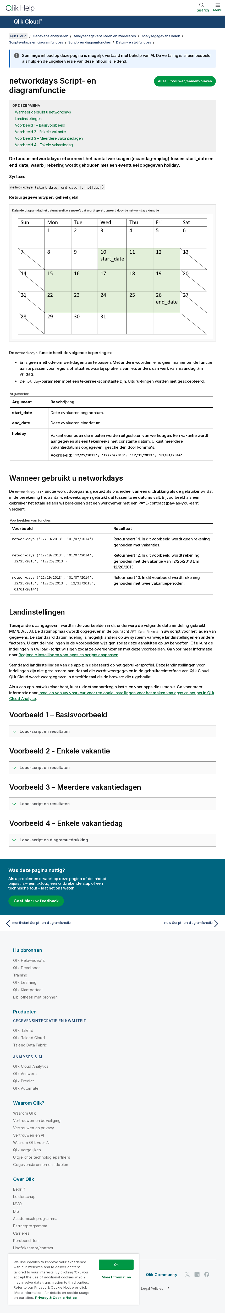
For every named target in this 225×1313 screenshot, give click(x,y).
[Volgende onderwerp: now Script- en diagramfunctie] (168, 923)
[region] (73, 1279)
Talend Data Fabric (30, 1045)
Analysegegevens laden (160, 36)
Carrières (21, 1233)
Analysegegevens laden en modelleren (105, 36)
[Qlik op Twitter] (187, 1275)
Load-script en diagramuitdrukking (54, 839)
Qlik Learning (24, 982)
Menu (217, 10)
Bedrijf (19, 1189)
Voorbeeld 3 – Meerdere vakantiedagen (49, 138)
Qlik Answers (25, 1073)
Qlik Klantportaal (27, 990)
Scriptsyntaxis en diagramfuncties (36, 42)
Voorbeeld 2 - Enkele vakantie (40, 131)
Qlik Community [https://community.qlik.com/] (161, 1274)
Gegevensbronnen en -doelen (40, 1164)
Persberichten (26, 1240)
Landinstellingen (28, 118)
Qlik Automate (26, 1088)
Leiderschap (24, 1196)
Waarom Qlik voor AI (31, 1142)
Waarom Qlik (24, 1113)
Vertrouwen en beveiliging (37, 1120)
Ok (116, 1264)
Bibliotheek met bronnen (35, 997)
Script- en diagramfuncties (89, 42)
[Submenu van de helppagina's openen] (7, 22)
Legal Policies (152, 1288)
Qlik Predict (23, 1081)
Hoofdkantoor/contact (33, 1248)
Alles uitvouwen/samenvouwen (185, 81)
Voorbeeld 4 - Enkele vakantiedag (44, 145)
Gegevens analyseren (50, 36)
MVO (17, 1204)
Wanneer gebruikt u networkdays (43, 112)
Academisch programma (35, 1218)
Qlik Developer (26, 967)
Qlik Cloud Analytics (30, 1066)
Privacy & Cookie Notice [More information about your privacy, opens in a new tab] (56, 1297)
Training (20, 975)
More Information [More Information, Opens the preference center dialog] (116, 1277)
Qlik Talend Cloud (29, 1037)
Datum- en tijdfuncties (133, 42)
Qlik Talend (23, 1030)
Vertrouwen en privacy (33, 1128)
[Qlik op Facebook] (207, 1275)
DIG (16, 1211)
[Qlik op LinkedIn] (197, 1275)
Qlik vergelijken (27, 1150)
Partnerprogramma (30, 1226)
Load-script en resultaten (45, 731)
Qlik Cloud (28, 21)
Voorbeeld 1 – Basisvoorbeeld (40, 125)
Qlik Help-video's (29, 960)
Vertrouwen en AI (28, 1135)
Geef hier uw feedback (36, 900)
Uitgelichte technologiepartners (41, 1157)
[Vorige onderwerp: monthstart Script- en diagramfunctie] (57, 923)
